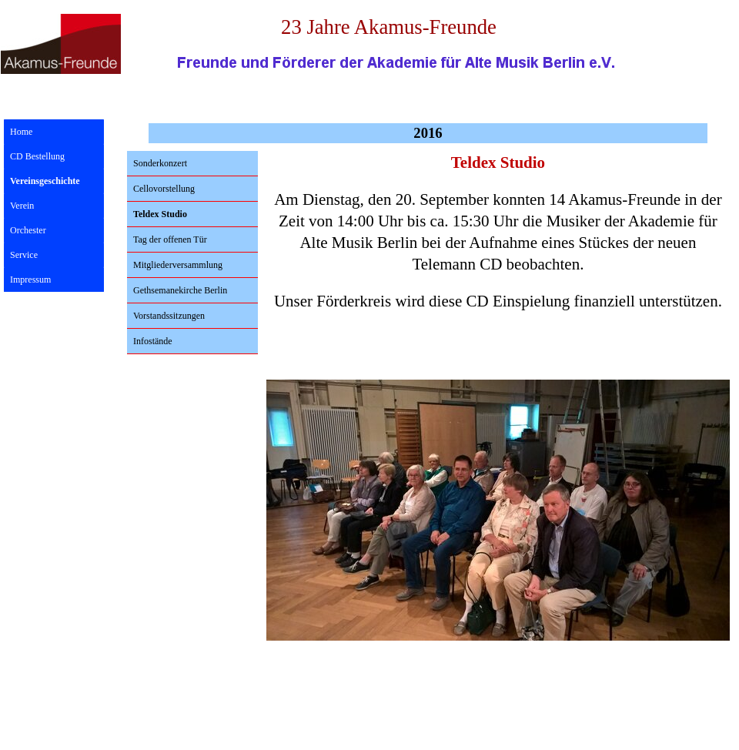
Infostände (152, 341)
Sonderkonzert (160, 163)
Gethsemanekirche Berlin (180, 290)
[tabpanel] (498, 239)
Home (21, 131)
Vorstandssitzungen (169, 315)
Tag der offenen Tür (170, 239)
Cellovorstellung (164, 188)
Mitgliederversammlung (177, 264)
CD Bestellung (37, 156)
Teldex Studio (160, 214)
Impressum (30, 279)
